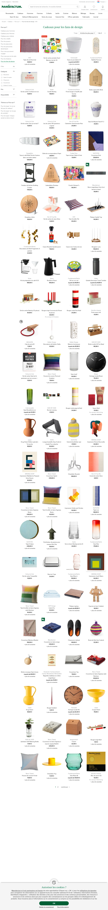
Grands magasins (6, 1)
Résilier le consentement (46, 907)
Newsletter (15, 1)
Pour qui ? (17, 21)
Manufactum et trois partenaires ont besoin (27, 891)
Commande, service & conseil (87, 1)
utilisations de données (88, 891)
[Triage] (87, 33)
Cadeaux (10, 21)
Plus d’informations (63, 907)
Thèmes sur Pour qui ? (8, 102)
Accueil (4, 21)
